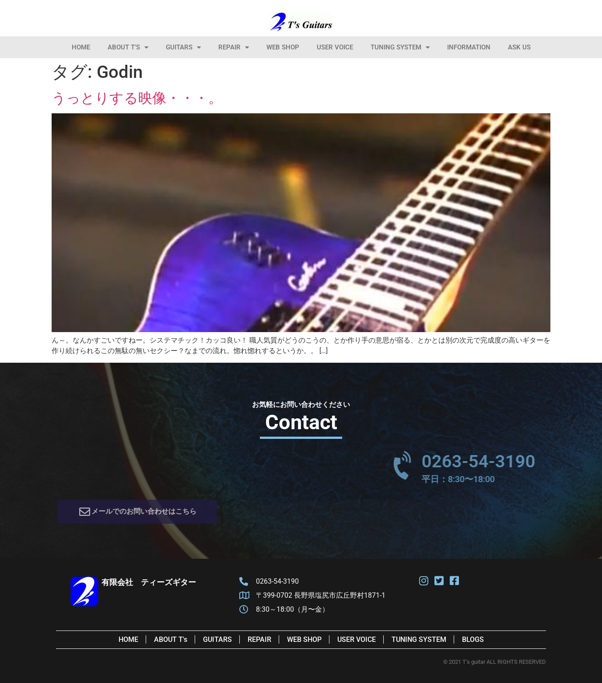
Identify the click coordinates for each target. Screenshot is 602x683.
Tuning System (400, 47)
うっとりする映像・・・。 (137, 98)
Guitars (183, 47)
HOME (81, 47)
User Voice (335, 47)
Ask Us (519, 47)
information (468, 47)
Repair (233, 47)
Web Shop (282, 47)
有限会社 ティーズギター (149, 582)
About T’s (128, 47)
